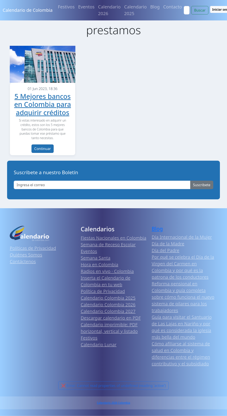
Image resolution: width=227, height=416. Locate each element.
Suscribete (201, 184)
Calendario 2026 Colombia (113, 403)
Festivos (66, 7)
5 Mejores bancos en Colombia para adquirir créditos (42, 104)
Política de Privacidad (103, 291)
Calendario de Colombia (28, 10)
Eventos (86, 7)
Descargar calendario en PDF (111, 318)
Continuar (42, 148)
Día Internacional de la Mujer (182, 237)
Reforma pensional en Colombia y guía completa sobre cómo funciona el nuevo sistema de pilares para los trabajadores (183, 297)
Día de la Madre (168, 244)
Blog (155, 7)
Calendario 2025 (135, 10)
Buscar (199, 10)
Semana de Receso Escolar (108, 245)
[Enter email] (102, 185)
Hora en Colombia (99, 265)
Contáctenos (23, 261)
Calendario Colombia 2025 (108, 298)
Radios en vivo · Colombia (107, 271)
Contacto (172, 7)
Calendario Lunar (99, 345)
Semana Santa (95, 258)
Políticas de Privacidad (33, 248)
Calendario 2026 (109, 10)
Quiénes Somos (26, 255)
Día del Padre (165, 250)
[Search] (187, 10)
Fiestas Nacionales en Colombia (113, 238)
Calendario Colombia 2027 (108, 311)
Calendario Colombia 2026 (108, 305)
